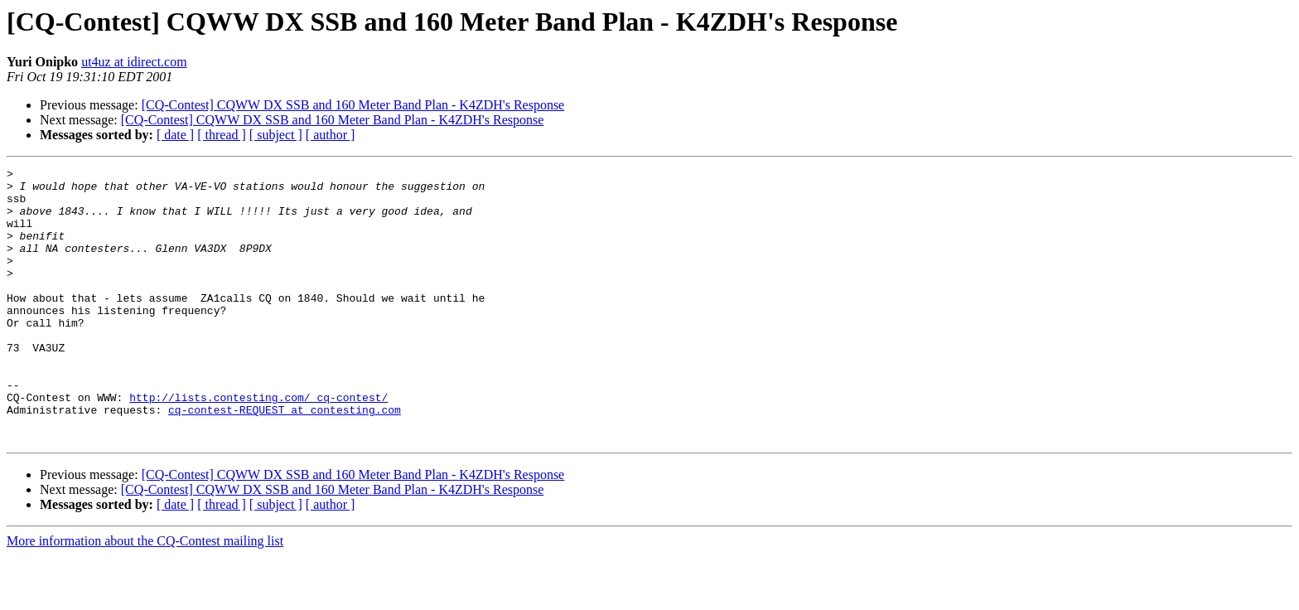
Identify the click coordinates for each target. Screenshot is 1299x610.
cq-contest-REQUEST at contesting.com (284, 459)
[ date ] (175, 135)
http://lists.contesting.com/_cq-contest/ (258, 444)
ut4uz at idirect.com (134, 62)
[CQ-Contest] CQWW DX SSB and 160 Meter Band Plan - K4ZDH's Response (353, 105)
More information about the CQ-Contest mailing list (145, 595)
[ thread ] (221, 135)
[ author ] (330, 135)
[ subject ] (275, 135)
